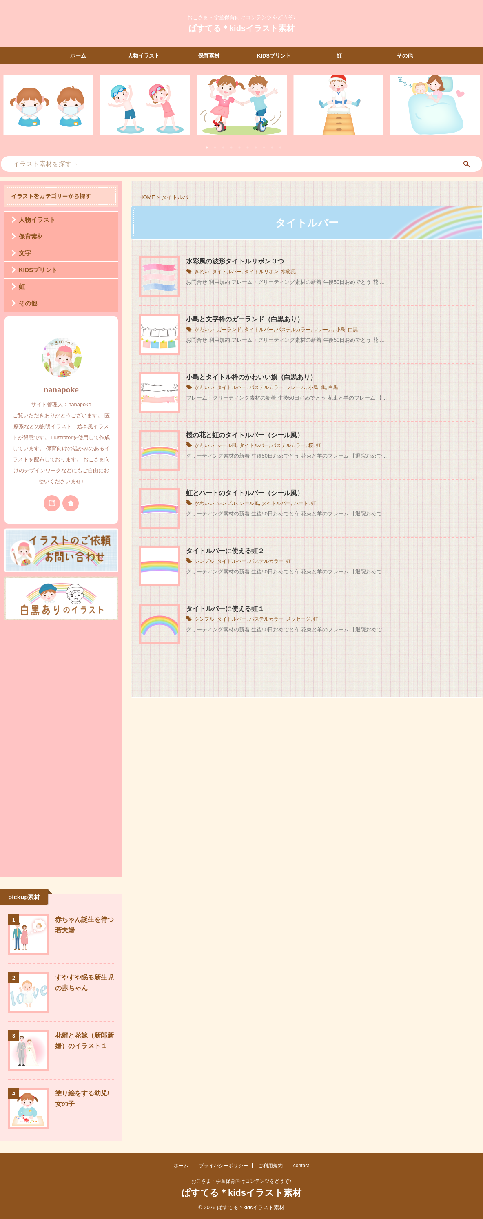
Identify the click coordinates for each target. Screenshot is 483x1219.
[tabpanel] (48, 105)
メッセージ (298, 619)
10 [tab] (280, 148)
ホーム (78, 56)
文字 (24, 253)
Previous (10, 109)
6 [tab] (248, 148)
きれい (202, 272)
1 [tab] (207, 148)
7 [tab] (256, 148)
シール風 (227, 446)
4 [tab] (231, 148)
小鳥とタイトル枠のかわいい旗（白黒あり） (251, 377)
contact (301, 1165)
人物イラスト (144, 56)
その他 (405, 56)
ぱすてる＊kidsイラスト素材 (241, 28)
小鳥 (341, 330)
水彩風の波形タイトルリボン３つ (235, 261)
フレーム (323, 330)
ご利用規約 (270, 1165)
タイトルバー (227, 272)
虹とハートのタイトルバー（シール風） (245, 492)
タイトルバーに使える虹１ (225, 608)
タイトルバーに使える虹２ (225, 550)
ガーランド (229, 330)
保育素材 (208, 56)
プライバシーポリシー (223, 1165)
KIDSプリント (274, 56)
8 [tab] (264, 148)
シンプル (227, 504)
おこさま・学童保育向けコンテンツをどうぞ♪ (241, 1181)
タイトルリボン (261, 272)
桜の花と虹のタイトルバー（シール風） (245, 434)
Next (472, 109)
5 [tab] (239, 148)
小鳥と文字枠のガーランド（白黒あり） (245, 319)
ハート (301, 504)
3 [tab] (223, 148)
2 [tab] (215, 148)
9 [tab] (272, 148)
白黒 (353, 330)
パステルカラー (293, 330)
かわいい (204, 330)
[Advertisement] (61, 746)
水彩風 (288, 272)
